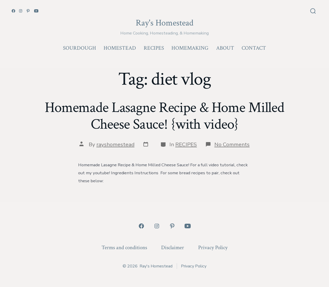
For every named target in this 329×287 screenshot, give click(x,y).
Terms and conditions (124, 247)
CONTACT (254, 48)
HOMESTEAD (120, 48)
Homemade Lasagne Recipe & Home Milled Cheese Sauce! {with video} (164, 116)
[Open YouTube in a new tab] (36, 11)
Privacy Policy (212, 247)
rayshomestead (115, 144)
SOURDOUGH (79, 48)
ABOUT (225, 48)
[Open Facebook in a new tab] (13, 11)
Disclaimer (172, 247)
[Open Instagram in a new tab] (20, 11)
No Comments (232, 144)
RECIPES (154, 48)
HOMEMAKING (189, 48)
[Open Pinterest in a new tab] (28, 11)
